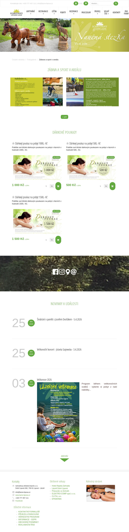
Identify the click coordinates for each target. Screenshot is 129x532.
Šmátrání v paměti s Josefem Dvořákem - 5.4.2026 (59, 319)
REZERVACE (73, 12)
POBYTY (63, 12)
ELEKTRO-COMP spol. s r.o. (63, 494)
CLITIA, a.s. (57, 496)
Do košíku (58, 186)
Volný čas (106, 12)
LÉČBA (54, 12)
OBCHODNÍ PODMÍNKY (28, 522)
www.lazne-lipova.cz (22, 495)
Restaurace (43, 12)
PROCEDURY (86, 12)
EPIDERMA (57, 499)
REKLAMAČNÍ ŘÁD (26, 525)
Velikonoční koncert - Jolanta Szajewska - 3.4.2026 (59, 349)
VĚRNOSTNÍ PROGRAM (28, 517)
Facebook (18, 501)
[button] (9, 35)
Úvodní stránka (18, 60)
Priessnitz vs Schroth (60, 491)
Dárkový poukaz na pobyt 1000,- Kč (31, 143)
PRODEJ (97, 12)
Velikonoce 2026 (44, 379)
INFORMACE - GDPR (27, 519)
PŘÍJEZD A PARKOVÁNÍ (28, 514)
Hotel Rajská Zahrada (61, 486)
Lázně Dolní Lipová (60, 488)
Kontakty (116, 12)
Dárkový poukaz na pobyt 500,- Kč (84, 143)
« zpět (64, 117)
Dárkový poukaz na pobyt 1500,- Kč (31, 197)
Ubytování (30, 12)
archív (64, 456)
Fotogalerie (31, 60)
